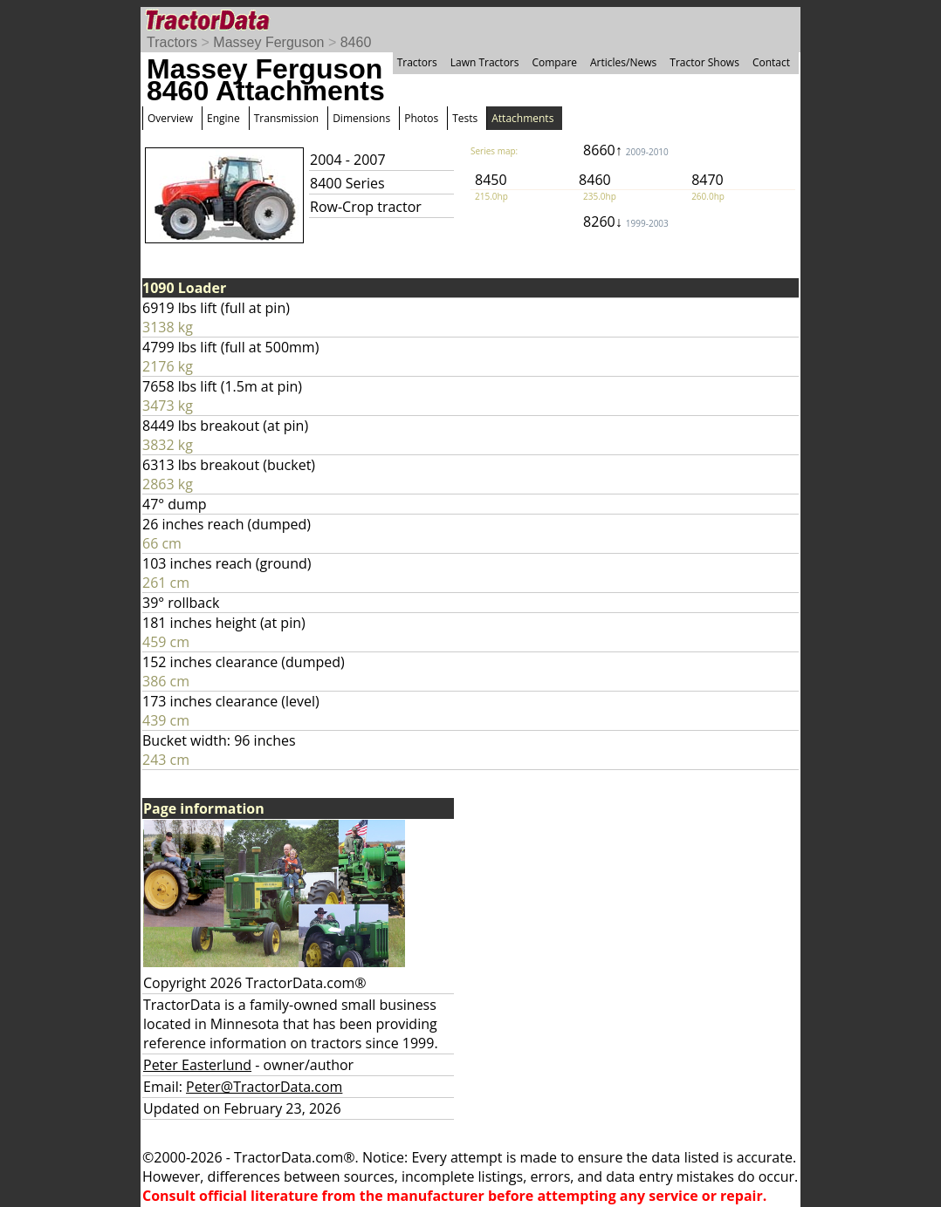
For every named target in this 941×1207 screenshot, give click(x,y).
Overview (170, 118)
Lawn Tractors (484, 62)
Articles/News (623, 62)
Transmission (286, 118)
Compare (554, 62)
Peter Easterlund (197, 1064)
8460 (356, 42)
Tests (464, 118)
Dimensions (361, 118)
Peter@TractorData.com (264, 1086)
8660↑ (626, 150)
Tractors (172, 42)
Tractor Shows (704, 62)
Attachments (522, 118)
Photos (421, 118)
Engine (223, 118)
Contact (771, 62)
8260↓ (626, 221)
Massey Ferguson (268, 42)
